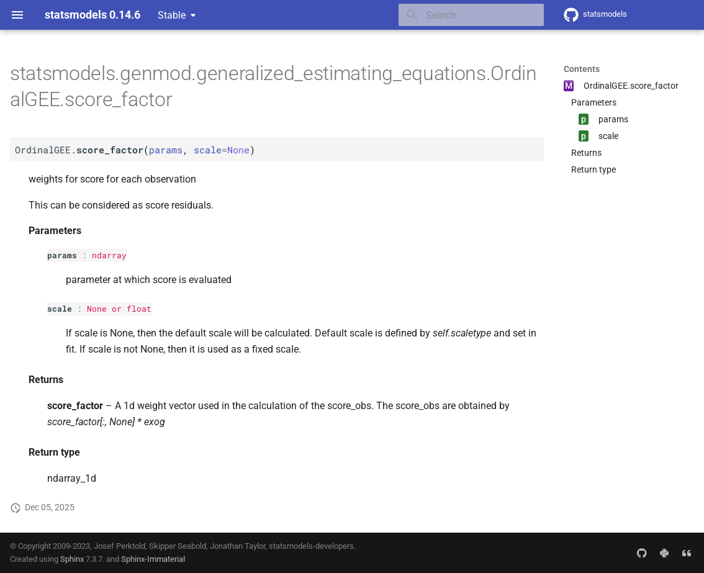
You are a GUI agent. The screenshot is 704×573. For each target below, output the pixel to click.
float (139, 308)
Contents (582, 69)
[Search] (471, 15)
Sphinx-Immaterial (153, 559)
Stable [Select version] (172, 15)
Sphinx (72, 559)
